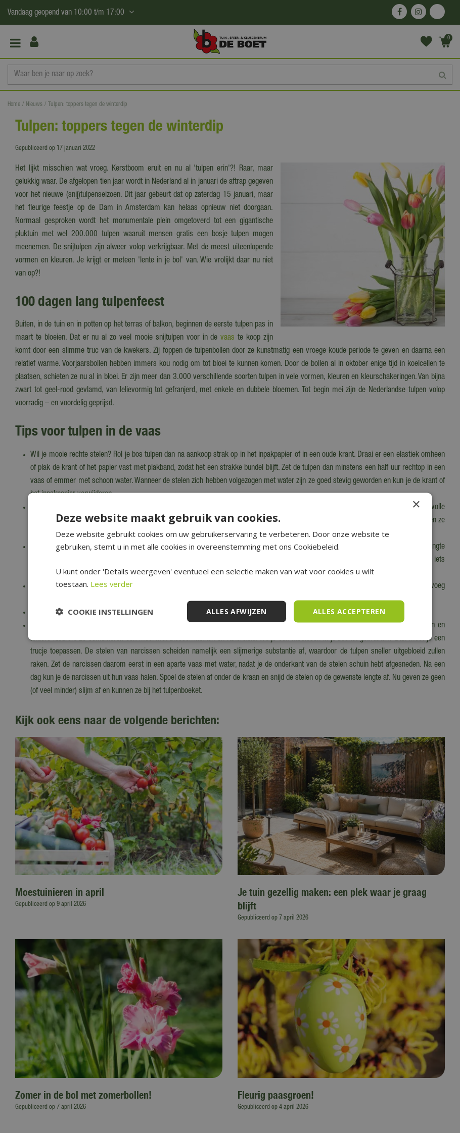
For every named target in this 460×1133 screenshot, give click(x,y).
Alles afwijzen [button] (236, 611)
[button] (104, 611)
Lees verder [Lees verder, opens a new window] (111, 583)
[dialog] (230, 566)
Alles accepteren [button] (349, 611)
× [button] (416, 504)
